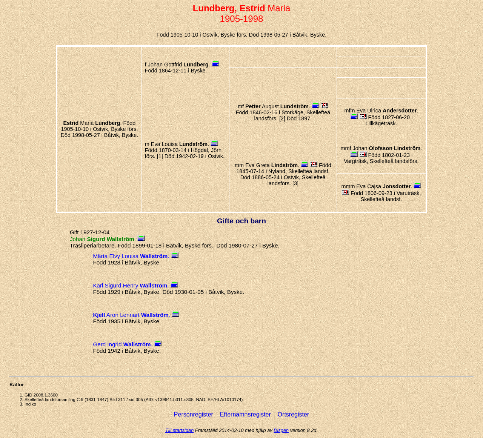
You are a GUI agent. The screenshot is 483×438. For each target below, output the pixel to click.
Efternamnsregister (246, 414)
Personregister (194, 414)
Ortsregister (293, 414)
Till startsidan (179, 430)
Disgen (281, 430)
